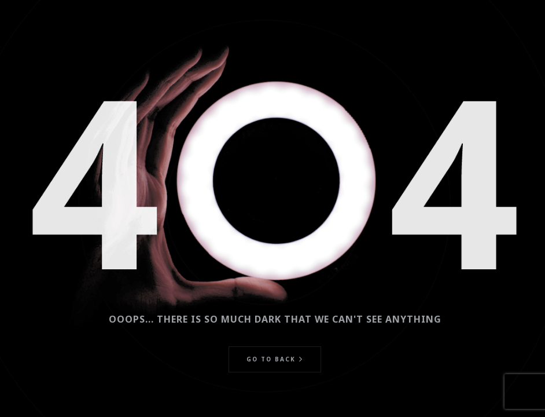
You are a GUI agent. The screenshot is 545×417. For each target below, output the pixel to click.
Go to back (271, 359)
